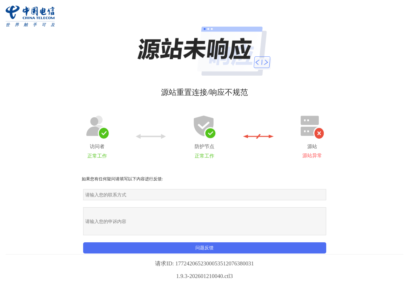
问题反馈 (204, 247)
